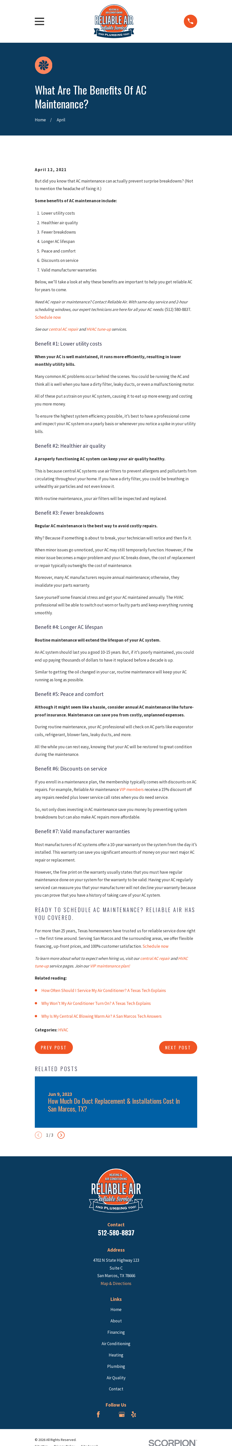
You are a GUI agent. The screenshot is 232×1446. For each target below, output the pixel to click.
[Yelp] (134, 1414)
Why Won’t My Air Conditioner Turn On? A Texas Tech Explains (96, 1003)
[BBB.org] (110, 1414)
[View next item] (61, 1135)
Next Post (178, 1047)
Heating (116, 1355)
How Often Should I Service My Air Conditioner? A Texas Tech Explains (103, 990)
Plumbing (116, 1366)
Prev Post (54, 1047)
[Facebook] (98, 1414)
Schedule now (48, 317)
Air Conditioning (116, 1343)
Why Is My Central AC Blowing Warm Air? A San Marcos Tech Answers (101, 1016)
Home (116, 1309)
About (116, 1321)
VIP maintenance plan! (110, 966)
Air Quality (116, 1378)
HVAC (63, 1030)
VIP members (132, 789)
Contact (116, 1389)
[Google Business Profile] (122, 1414)
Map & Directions (116, 1283)
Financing (116, 1332)
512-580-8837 (116, 1232)
